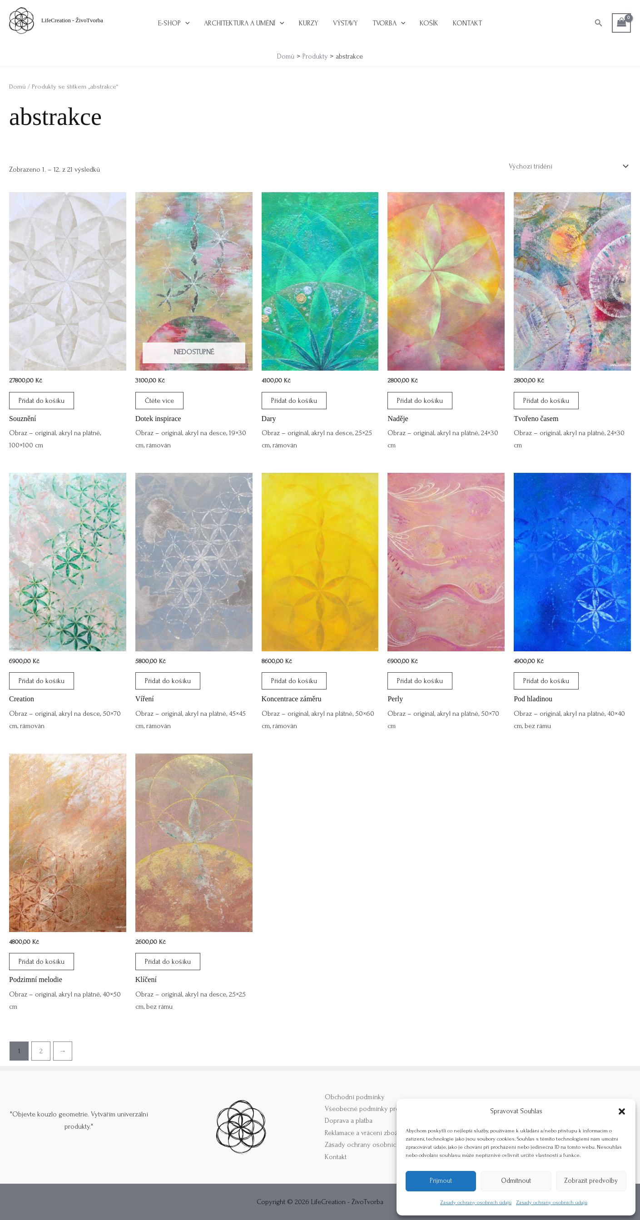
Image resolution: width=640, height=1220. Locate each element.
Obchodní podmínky (355, 1097)
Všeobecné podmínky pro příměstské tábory (389, 1109)
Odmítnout (516, 1181)
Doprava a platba (348, 1120)
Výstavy (345, 23)
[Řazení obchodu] (568, 166)
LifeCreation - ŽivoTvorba (72, 20)
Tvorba (389, 23)
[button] (621, 1111)
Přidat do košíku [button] (41, 401)
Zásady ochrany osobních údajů (475, 1202)
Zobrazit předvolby (591, 1181)
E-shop (174, 23)
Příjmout (441, 1181)
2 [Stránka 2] (41, 1051)
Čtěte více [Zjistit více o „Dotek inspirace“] (159, 401)
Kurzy (308, 23)
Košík (429, 23)
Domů (17, 86)
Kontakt (467, 23)
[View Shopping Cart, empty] (621, 22)
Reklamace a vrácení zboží (362, 1133)
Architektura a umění (244, 23)
